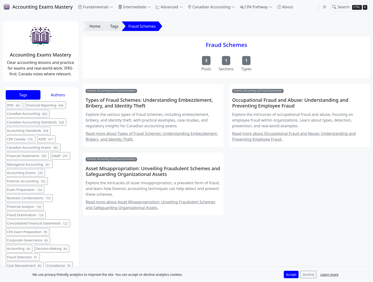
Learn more (329, 274)
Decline (308, 274)
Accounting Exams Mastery (38, 7)
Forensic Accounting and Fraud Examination (111, 90)
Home (94, 26)
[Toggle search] (334, 7)
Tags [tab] (23, 94)
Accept (291, 274)
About (285, 7)
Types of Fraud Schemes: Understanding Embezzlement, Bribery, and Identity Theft (149, 103)
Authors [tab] (58, 94)
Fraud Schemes (142, 26)
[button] (95, 7)
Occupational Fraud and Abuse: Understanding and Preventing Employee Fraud (290, 103)
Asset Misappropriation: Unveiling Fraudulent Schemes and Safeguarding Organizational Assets (153, 171)
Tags (114, 26)
